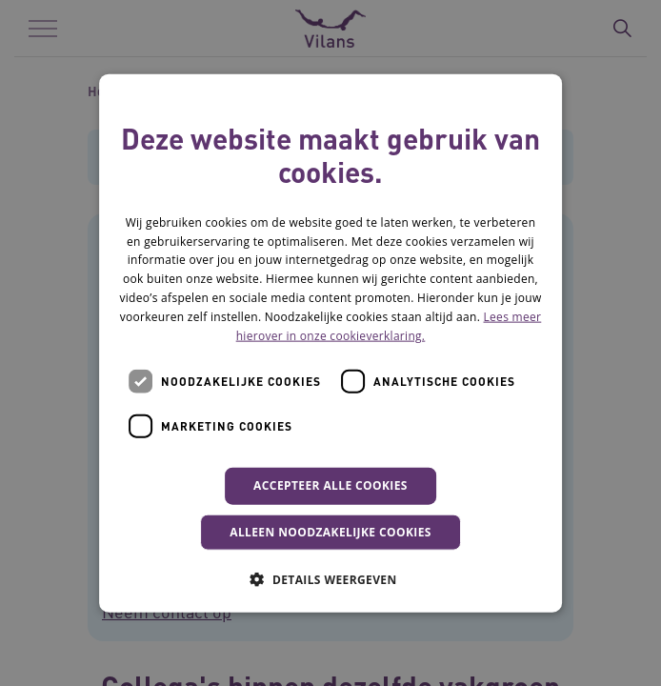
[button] (330, 578)
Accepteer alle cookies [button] (330, 485)
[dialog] (330, 343)
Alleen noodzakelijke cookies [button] (330, 531)
